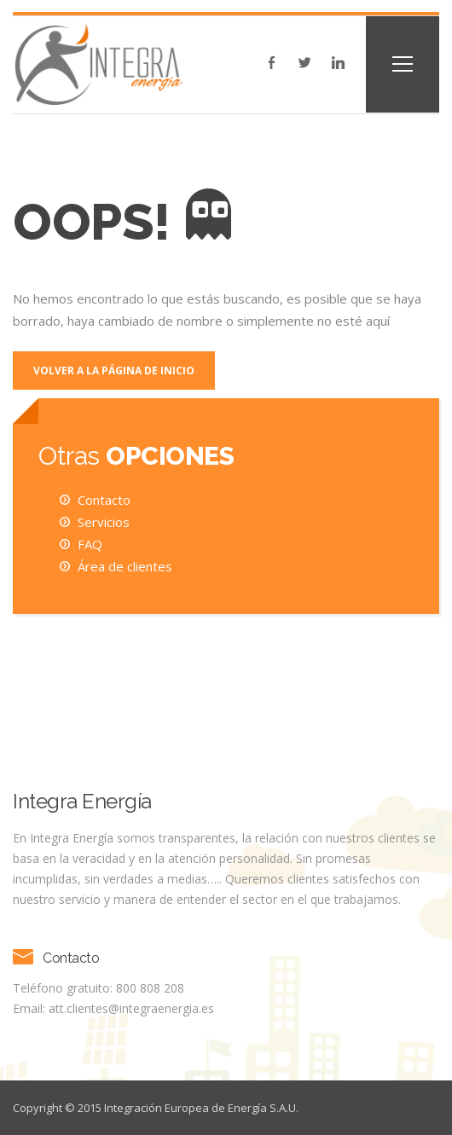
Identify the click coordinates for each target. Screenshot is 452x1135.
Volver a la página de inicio (113, 370)
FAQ (90, 544)
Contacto (104, 499)
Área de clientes (125, 566)
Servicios (104, 521)
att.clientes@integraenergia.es (131, 1008)
